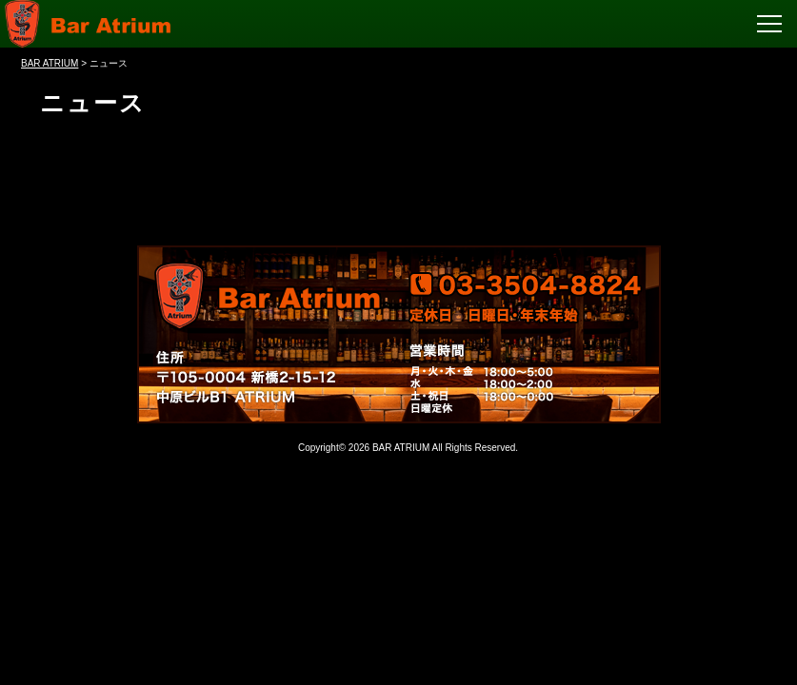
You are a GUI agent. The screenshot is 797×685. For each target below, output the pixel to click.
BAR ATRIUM (400, 447)
